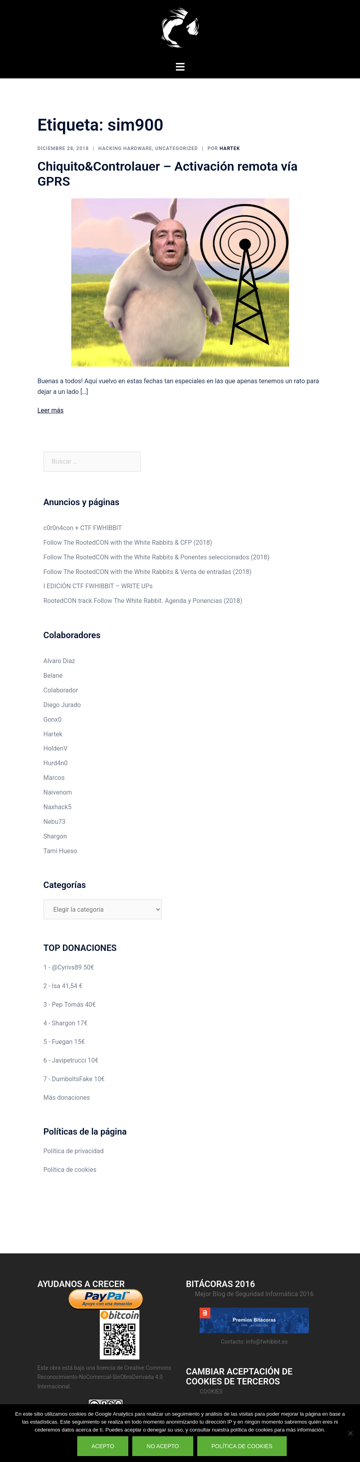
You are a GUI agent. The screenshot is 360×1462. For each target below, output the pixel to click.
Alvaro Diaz (59, 661)
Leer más (51, 410)
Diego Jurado (62, 705)
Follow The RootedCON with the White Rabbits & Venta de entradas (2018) (148, 572)
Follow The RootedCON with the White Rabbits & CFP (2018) (128, 542)
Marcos (54, 777)
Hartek (230, 148)
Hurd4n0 (56, 763)
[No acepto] (350, 1433)
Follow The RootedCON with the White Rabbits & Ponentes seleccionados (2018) (157, 557)
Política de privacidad (74, 1151)
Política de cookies (70, 1169)
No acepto (163, 1446)
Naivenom (58, 792)
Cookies (211, 1391)
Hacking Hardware (125, 148)
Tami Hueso (60, 851)
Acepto (102, 1446)
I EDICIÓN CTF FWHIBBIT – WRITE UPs (98, 586)
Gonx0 (53, 719)
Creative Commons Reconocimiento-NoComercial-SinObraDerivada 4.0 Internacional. (104, 1377)
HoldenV (56, 748)
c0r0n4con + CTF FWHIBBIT (83, 528)
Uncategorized (176, 148)
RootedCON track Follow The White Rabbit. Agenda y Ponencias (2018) (143, 601)
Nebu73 (55, 821)
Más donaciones (67, 1097)
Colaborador (61, 690)
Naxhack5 (58, 807)
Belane (53, 675)
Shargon (55, 836)
